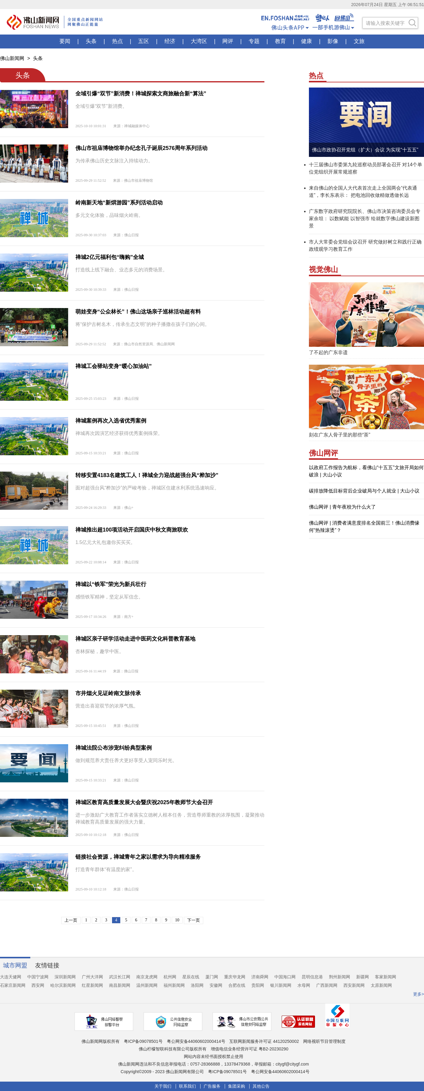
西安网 (37, 985)
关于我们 (162, 1086)
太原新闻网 (381, 985)
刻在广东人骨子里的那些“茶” (339, 434)
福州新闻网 (174, 985)
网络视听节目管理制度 (324, 1041)
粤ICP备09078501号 (143, 1041)
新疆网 (362, 976)
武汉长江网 (119, 976)
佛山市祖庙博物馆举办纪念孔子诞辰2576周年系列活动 (141, 148)
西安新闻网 (354, 985)
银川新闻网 (280, 985)
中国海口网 (285, 976)
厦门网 (211, 976)
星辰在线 (190, 976)
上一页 (71, 920)
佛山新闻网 (12, 58)
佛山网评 (323, 453)
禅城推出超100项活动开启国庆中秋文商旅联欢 (131, 530)
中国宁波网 (37, 976)
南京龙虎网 (146, 976)
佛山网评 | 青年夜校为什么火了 (342, 506)
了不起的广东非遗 (328, 352)
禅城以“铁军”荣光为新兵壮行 (110, 584)
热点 (316, 75)
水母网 (303, 985)
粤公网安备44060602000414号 (196, 1041)
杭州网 (170, 976)
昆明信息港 (312, 976)
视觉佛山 (323, 269)
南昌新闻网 (119, 985)
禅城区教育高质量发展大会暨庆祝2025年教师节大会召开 (144, 802)
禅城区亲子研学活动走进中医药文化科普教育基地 (135, 639)
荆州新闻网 (339, 976)
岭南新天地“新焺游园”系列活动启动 (119, 203)
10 (177, 920)
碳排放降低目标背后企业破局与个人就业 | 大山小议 (364, 490)
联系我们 (187, 1086)
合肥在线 (236, 985)
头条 (38, 58)
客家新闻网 (385, 976)
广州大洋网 (92, 976)
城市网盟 (15, 965)
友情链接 (47, 965)
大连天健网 (10, 976)
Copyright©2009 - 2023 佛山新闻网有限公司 (162, 1071)
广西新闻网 (326, 985)
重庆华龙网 (234, 976)
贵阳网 (257, 985)
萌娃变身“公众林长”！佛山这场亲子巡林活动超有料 (138, 312)
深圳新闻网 (65, 976)
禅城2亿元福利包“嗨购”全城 (109, 257)
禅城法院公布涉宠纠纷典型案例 (113, 748)
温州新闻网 (146, 985)
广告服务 (212, 1086)
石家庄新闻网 (12, 985)
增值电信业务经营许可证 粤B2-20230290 (249, 1048)
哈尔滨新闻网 (63, 985)
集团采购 (236, 1086)
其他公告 (261, 1086)
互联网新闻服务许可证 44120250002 (264, 1041)
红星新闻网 (92, 985)
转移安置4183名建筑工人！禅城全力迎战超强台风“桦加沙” (146, 475)
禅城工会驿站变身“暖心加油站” (113, 366)
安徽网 (216, 985)
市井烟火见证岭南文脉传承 (108, 693)
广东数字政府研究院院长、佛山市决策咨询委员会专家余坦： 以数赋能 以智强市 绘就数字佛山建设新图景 (364, 218)
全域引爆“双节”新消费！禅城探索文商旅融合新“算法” (140, 94)
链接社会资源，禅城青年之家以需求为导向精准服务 (138, 857)
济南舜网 (259, 976)
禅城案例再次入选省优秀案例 (110, 421)
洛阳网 (197, 985)
